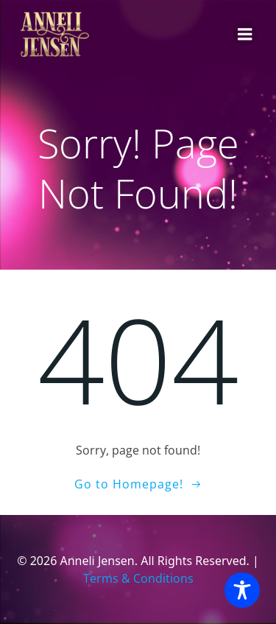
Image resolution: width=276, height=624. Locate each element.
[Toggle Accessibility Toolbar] (242, 590)
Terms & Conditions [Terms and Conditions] (138, 578)
